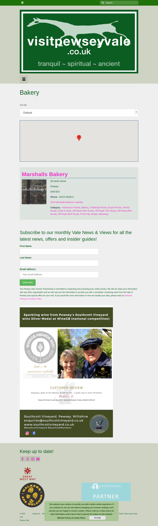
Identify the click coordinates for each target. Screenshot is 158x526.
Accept (97, 518)
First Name (26, 246)
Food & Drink (64, 210)
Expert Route (115, 207)
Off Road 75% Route (105, 210)
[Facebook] (22, 459)
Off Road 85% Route (68, 214)
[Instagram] (32, 459)
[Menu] (24, 79)
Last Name (25, 257)
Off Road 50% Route (83, 210)
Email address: (28, 269)
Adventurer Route (71, 207)
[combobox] (79, 113)
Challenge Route (98, 207)
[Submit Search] (102, 3)
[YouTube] (38, 459)
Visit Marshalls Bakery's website (66, 202)
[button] (79, 138)
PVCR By (85, 214)
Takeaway (103, 214)
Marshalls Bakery (45, 174)
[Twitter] (27, 459)
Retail (94, 214)
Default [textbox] (27, 112)
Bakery (84, 207)
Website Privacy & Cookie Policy (71, 518)
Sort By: (23, 105)
